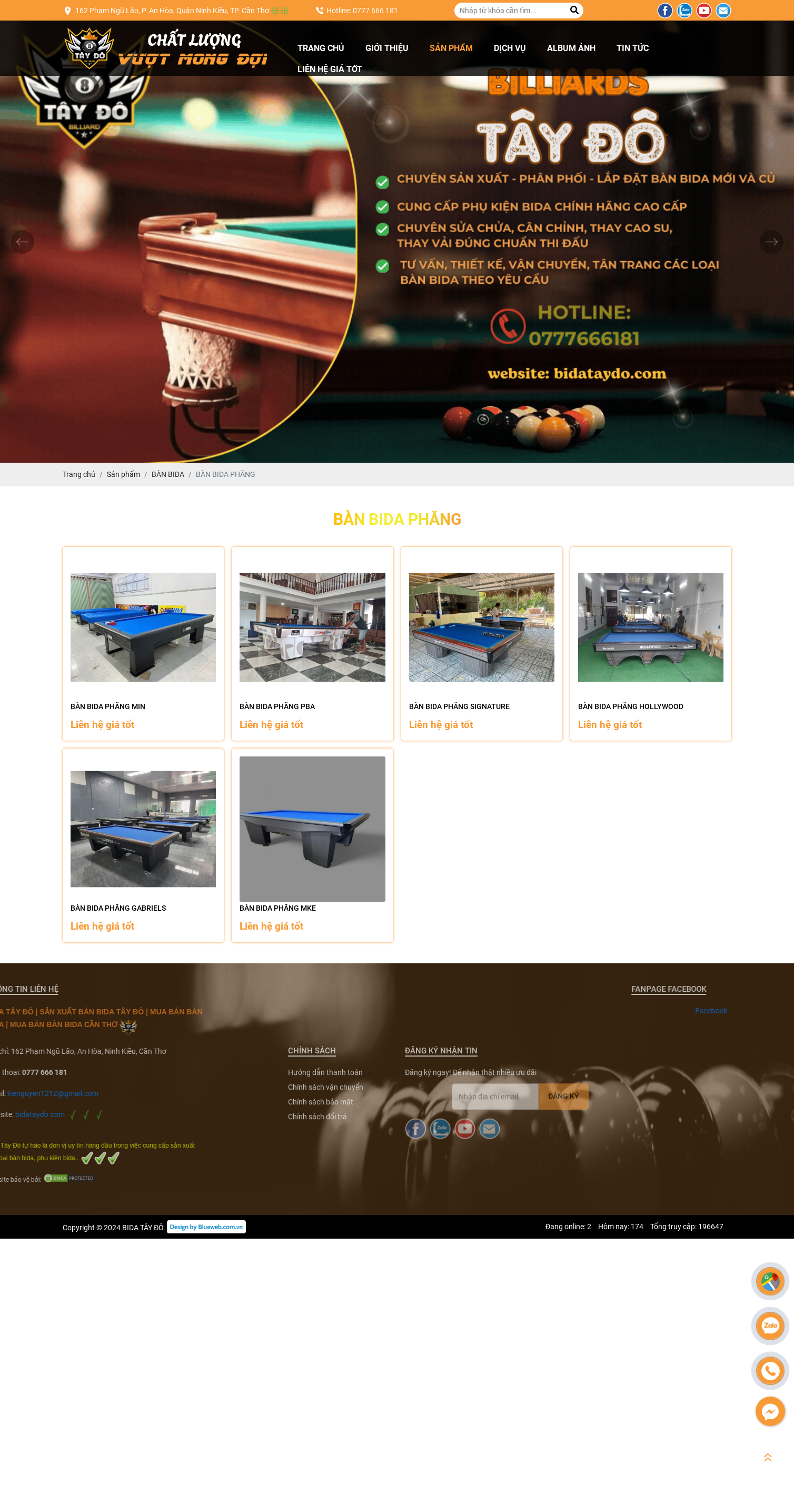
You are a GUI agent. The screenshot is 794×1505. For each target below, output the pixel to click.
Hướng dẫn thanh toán (325, 1200)
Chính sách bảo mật (320, 1229)
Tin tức (633, 48)
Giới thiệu (387, 48)
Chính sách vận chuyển (325, 1215)
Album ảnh (571, 48)
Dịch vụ (510, 48)
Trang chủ (320, 48)
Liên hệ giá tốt (329, 69)
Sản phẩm (451, 48)
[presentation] (22, 242)
